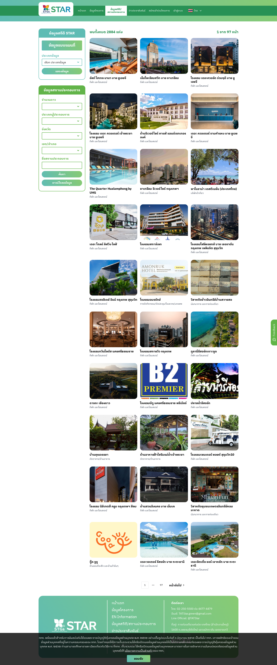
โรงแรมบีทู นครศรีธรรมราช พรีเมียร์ (163, 403)
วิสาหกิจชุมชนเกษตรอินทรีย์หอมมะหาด (212, 508)
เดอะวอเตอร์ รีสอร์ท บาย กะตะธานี (162, 562)
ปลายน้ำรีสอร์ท (200, 403)
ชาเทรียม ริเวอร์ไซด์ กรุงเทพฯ (159, 188)
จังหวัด (46, 129)
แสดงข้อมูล (62, 71)
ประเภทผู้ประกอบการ (55, 114)
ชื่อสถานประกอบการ (55, 158)
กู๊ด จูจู (94, 562)
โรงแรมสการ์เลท (151, 244)
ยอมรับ (138, 658)
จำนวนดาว (49, 99)
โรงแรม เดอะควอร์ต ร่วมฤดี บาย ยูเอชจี (213, 80)
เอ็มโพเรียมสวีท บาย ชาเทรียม (159, 78)
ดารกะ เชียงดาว (100, 403)
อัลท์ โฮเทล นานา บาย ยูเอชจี (108, 78)
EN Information (124, 616)
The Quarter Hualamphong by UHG (111, 190)
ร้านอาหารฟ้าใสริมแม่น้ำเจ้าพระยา (162, 454)
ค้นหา (62, 174)
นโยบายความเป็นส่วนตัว (138, 650)
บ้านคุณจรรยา (99, 454)
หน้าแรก (82, 10)
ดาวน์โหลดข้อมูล (62, 182)
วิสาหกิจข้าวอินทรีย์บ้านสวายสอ (211, 299)
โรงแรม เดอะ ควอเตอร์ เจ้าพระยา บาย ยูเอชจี (111, 135)
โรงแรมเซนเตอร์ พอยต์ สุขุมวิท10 (212, 454)
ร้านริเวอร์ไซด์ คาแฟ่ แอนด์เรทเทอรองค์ (163, 135)
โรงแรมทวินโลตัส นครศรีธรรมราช (112, 351)
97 (161, 585)
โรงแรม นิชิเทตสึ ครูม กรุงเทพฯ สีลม (113, 506)
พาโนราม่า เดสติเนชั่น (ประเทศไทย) (214, 189)
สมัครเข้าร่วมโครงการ (159, 10)
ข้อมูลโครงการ (97, 10)
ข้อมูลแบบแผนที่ (62, 45)
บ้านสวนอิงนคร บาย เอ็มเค (157, 506)
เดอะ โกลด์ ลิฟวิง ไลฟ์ (103, 244)
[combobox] (62, 62)
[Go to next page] (176, 585)
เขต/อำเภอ (49, 144)
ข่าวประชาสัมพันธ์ (137, 10)
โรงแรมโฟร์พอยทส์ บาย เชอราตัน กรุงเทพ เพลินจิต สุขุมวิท (212, 246)
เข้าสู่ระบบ (178, 10)
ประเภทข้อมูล (50, 55)
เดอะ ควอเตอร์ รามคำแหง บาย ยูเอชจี (214, 135)
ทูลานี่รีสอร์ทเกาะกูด (204, 351)
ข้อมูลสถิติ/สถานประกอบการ (134, 623)
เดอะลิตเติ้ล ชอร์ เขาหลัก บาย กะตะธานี (213, 564)
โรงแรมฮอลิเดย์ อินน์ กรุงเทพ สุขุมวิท (113, 299)
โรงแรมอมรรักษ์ (150, 299)
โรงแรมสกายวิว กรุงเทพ (156, 351)
